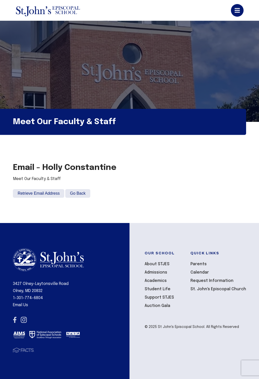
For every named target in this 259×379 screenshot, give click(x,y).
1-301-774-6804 (28, 298)
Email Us (20, 305)
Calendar (199, 272)
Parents (198, 264)
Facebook (15, 320)
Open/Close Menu (237, 10)
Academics (156, 281)
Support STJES (159, 297)
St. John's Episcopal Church (218, 289)
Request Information (211, 281)
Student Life (157, 289)
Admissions (156, 272)
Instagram (24, 320)
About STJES (157, 264)
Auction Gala (157, 306)
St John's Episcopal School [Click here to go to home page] (47, 10)
